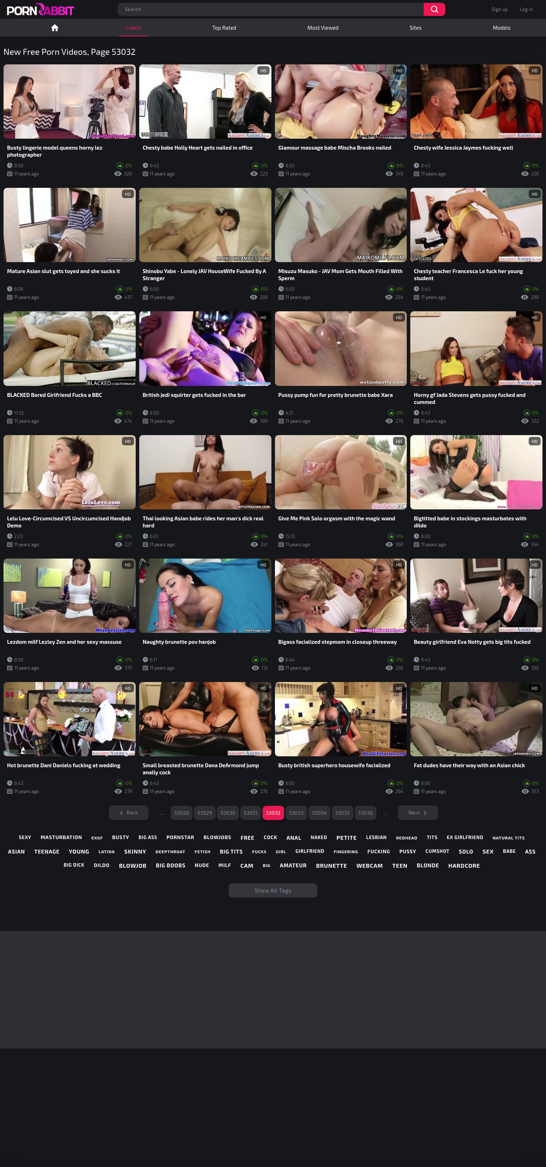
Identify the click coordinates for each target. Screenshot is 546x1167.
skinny (135, 851)
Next (414, 812)
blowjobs (217, 837)
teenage (47, 851)
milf (224, 865)
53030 (228, 813)
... (162, 813)
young (79, 851)
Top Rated (224, 27)
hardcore (464, 865)
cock (270, 837)
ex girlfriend (465, 837)
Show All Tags (273, 890)
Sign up (500, 9)
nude (202, 865)
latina (107, 851)
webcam (370, 865)
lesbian (376, 837)
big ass (148, 837)
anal (294, 837)
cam (246, 865)
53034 (319, 813)
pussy (407, 851)
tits (432, 837)
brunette (331, 865)
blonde (428, 865)
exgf (97, 837)
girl (281, 851)
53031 (251, 813)
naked (319, 837)
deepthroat (170, 851)
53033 (296, 813)
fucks (259, 851)
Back (132, 812)
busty (120, 837)
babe (509, 851)
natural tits (509, 837)
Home (55, 27)
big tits (231, 851)
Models (502, 27)
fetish (203, 851)
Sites (416, 27)
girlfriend (309, 851)
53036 (365, 813)
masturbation (61, 837)
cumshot (437, 851)
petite (346, 837)
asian (16, 851)
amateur (293, 865)
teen (399, 865)
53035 (342, 813)
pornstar (180, 837)
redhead (406, 837)
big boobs (171, 865)
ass (530, 851)
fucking (379, 851)
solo (466, 851)
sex (488, 851)
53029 (205, 813)
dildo (102, 865)
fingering (346, 851)
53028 (181, 813)
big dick (74, 865)
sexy (25, 837)
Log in (526, 9)
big (267, 865)
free (247, 837)
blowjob (133, 865)
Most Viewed (323, 27)
